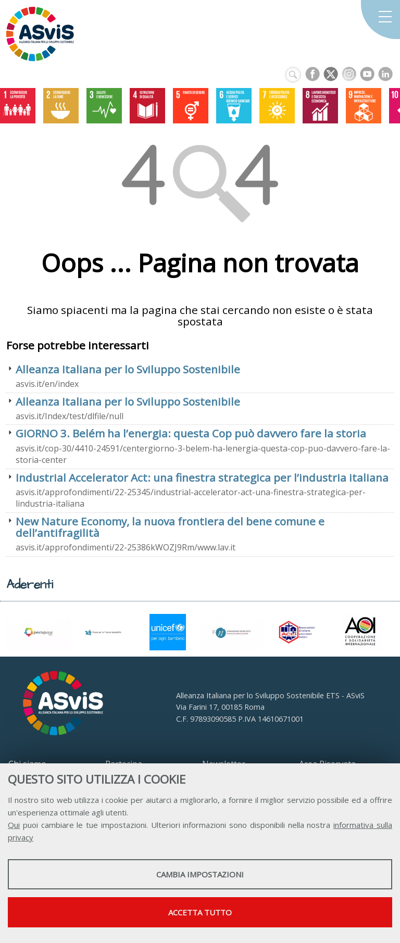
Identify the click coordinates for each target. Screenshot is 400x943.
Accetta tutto (200, 912)
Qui (14, 825)
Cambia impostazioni (200, 874)
